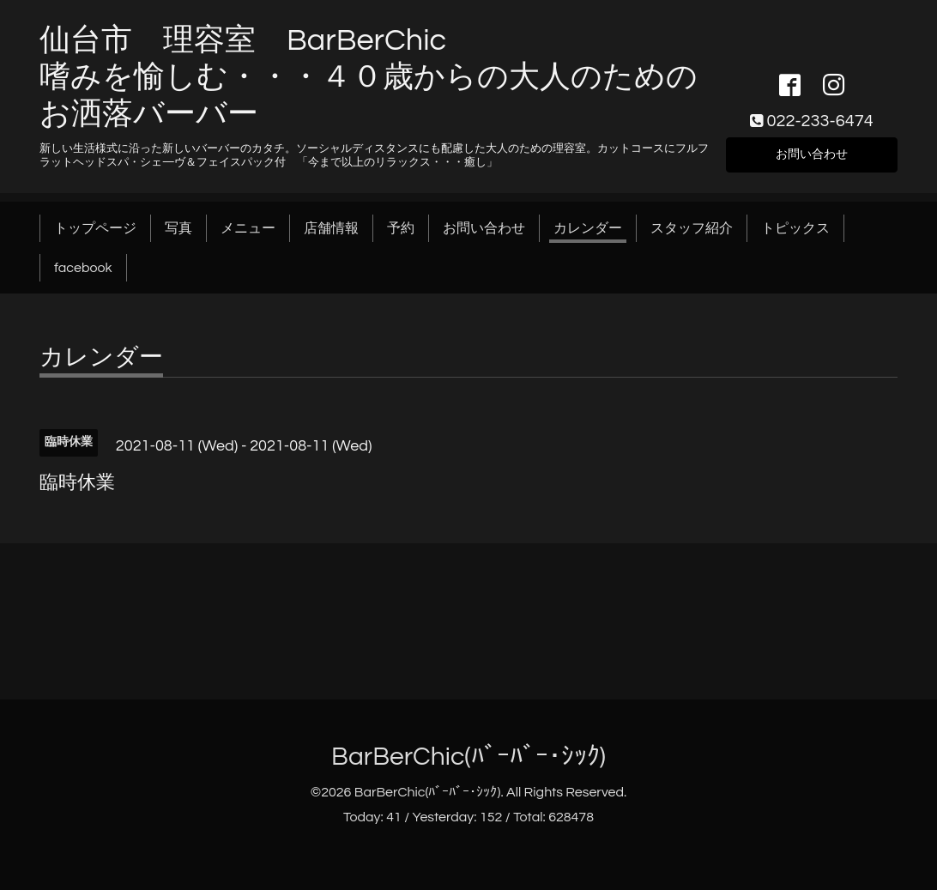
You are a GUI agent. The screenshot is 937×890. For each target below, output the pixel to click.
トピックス (795, 228)
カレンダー (587, 228)
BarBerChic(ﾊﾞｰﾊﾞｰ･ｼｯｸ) (468, 756)
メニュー (248, 228)
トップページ (95, 228)
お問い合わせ (812, 153)
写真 (178, 228)
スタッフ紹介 (691, 228)
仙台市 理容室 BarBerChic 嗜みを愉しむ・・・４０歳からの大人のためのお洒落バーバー (368, 77)
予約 (400, 228)
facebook (83, 268)
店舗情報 (331, 228)
